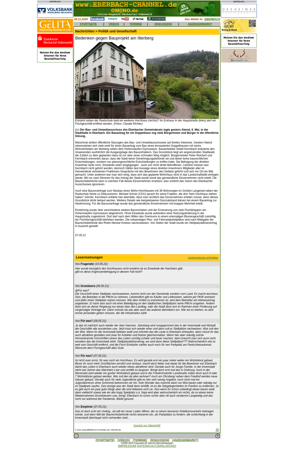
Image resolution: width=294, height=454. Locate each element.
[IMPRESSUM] (127, 446)
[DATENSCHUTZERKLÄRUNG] (156, 446)
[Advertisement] (147, 246)
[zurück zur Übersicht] (147, 425)
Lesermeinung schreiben (203, 257)
